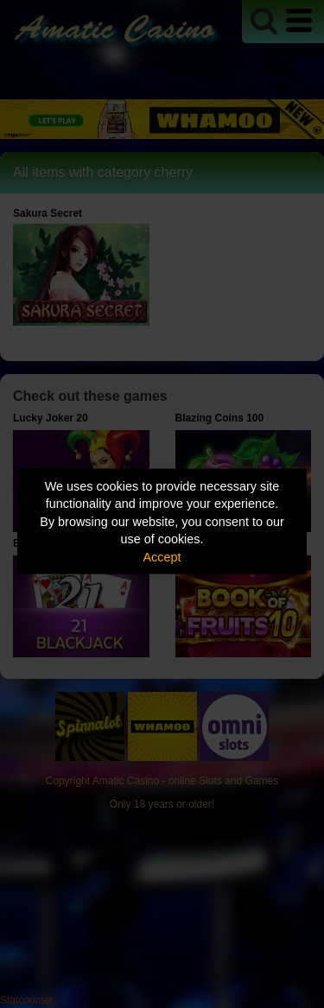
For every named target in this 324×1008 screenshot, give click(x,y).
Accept (162, 556)
